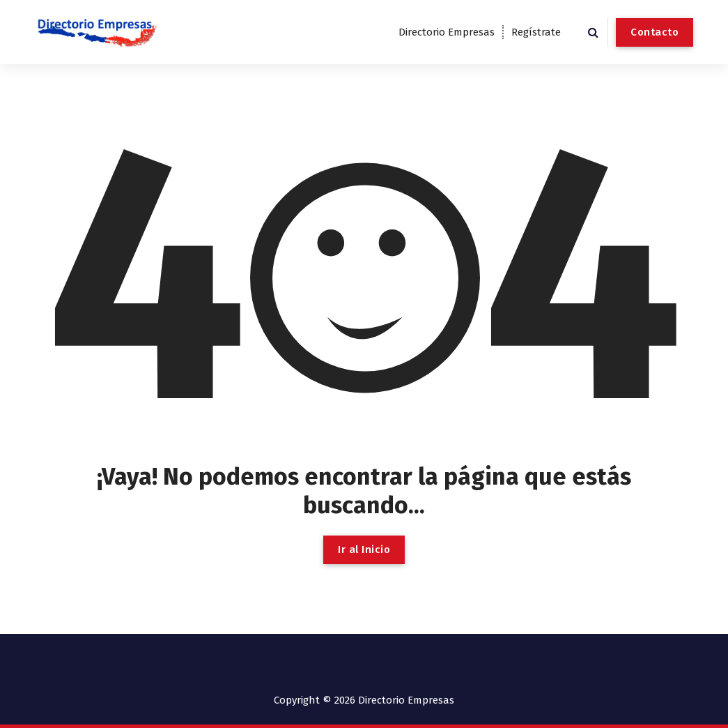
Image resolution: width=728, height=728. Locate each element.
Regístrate (536, 32)
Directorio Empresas (446, 32)
